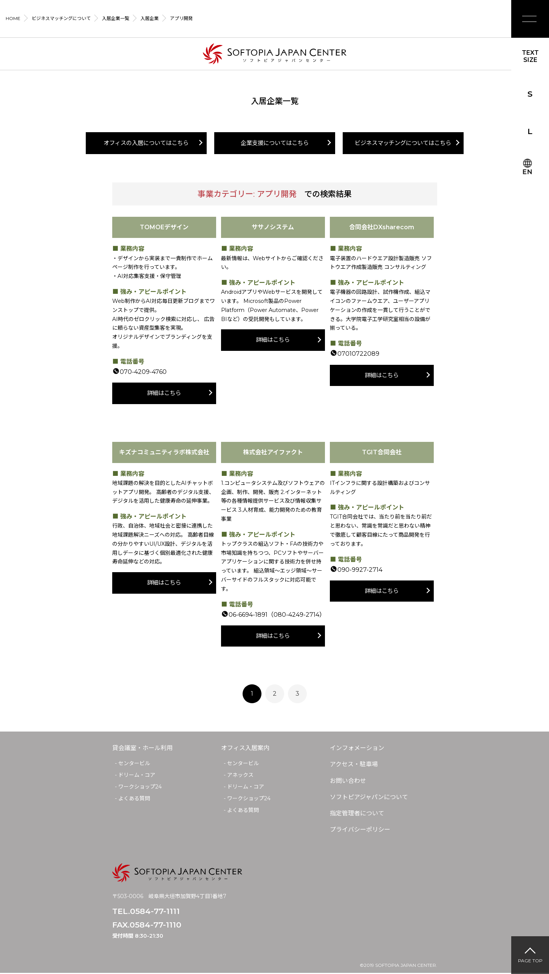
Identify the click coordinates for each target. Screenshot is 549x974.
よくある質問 (134, 799)
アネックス (240, 776)
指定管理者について (357, 814)
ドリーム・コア (136, 776)
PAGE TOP (530, 960)
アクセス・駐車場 (354, 765)
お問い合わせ (348, 781)
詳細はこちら (164, 393)
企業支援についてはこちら (274, 143)
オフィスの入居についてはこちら (146, 143)
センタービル (134, 764)
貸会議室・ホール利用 (142, 749)
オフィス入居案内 (245, 749)
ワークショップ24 (140, 787)
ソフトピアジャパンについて (369, 798)
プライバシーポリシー (360, 830)
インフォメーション (357, 749)
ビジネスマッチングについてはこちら (403, 143)
